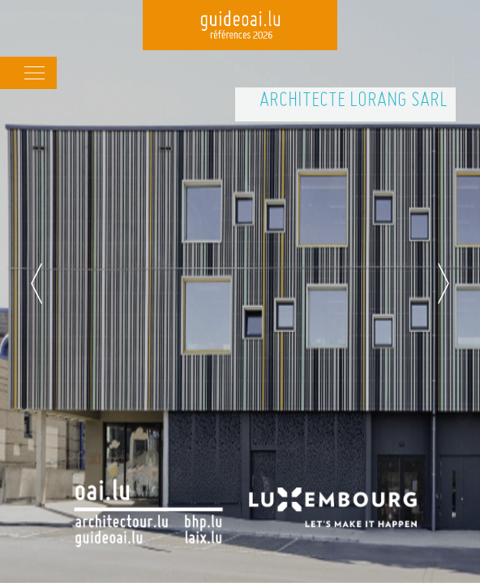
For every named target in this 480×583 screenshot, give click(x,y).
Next (443, 283)
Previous (36, 283)
